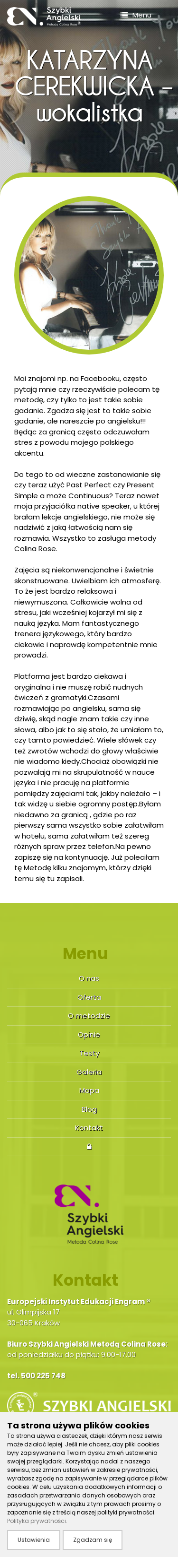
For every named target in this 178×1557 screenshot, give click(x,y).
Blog (89, 1109)
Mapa (89, 1090)
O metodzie (89, 1016)
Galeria (89, 1072)
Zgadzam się (92, 1540)
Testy (89, 1053)
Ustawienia (34, 1540)
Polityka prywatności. (37, 1521)
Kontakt (89, 1128)
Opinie (89, 1034)
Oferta (89, 997)
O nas (89, 978)
